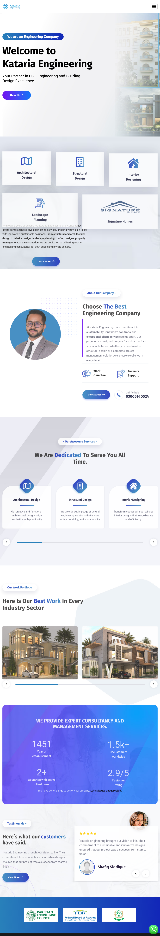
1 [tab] (29, 542)
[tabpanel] (26, 503)
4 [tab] (105, 542)
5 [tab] (130, 542)
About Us (17, 95)
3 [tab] (79, 542)
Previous (6, 542)
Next (153, 542)
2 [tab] (54, 542)
